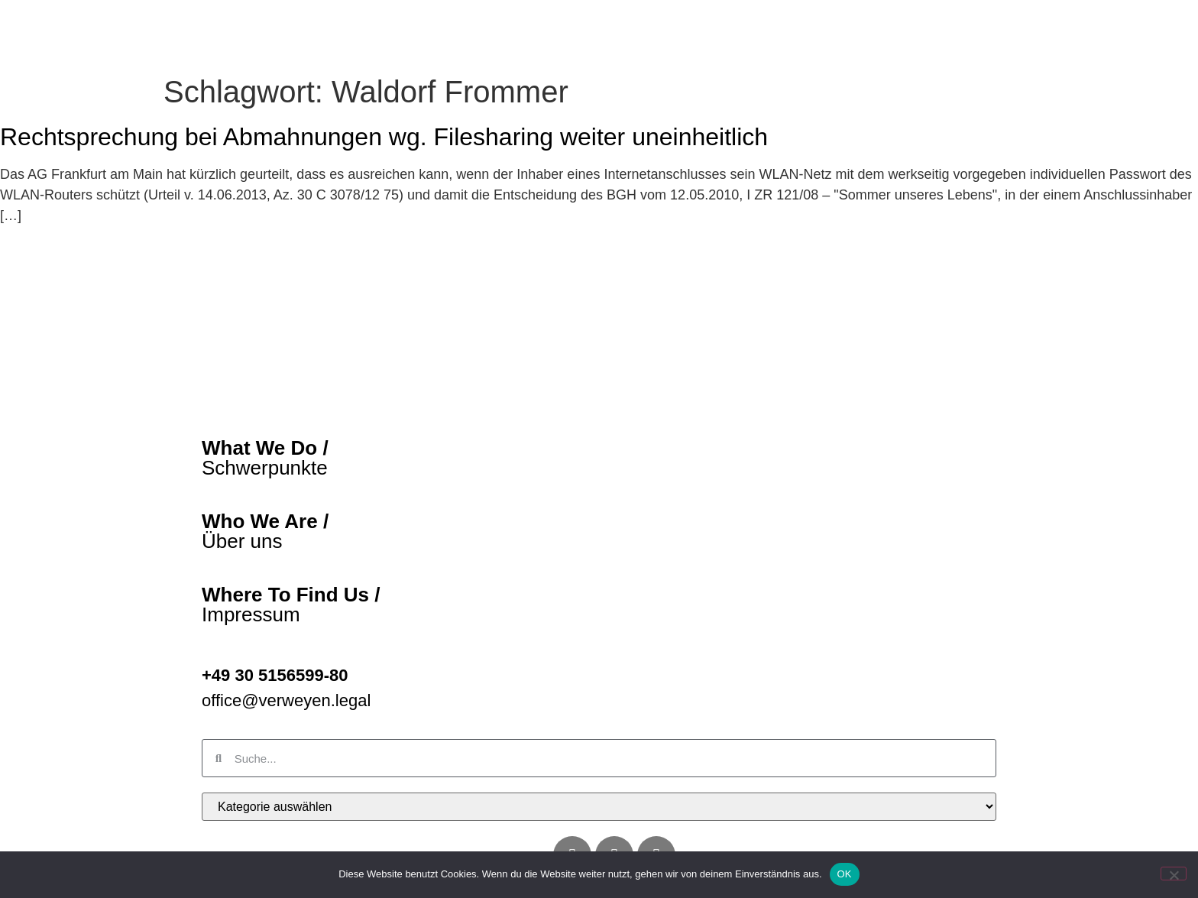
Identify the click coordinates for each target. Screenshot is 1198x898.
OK (844, 874)
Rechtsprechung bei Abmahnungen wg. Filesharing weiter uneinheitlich (384, 169)
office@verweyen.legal (286, 731)
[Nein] (1174, 873)
